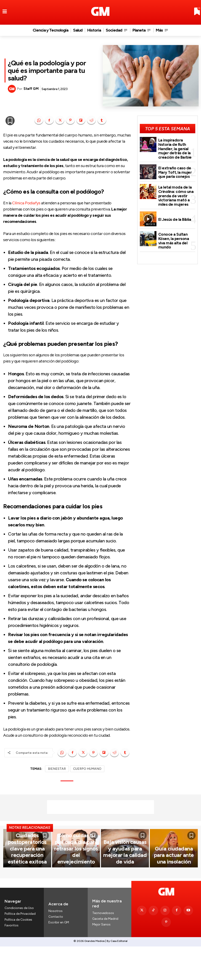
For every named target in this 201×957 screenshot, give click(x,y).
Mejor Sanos (101, 939)
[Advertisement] (100, 807)
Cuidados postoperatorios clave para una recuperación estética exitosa (27, 875)
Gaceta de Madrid (105, 934)
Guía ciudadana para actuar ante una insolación (173, 880)
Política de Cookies (18, 934)
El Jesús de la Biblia (173, 210)
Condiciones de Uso (19, 923)
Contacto (55, 931)
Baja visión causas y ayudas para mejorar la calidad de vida (125, 877)
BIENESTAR (57, 769)
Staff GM (31, 89)
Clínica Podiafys (26, 202)
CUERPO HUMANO (87, 769)
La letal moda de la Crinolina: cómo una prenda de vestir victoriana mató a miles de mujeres (174, 187)
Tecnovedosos (103, 928)
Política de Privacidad (20, 929)
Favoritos (12, 940)
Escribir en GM (58, 937)
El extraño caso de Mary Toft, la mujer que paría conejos (173, 165)
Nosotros (55, 926)
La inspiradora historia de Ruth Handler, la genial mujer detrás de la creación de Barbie (176, 145)
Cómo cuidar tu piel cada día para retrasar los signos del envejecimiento (76, 877)
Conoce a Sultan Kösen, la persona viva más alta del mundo (176, 230)
